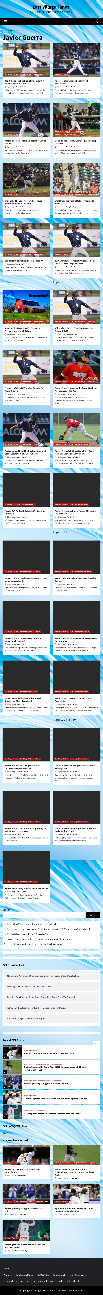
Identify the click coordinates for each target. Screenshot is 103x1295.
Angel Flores (21, 1214)
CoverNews (61, 1290)
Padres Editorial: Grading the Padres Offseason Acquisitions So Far (22, 767)
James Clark (70, 87)
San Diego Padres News (29, 381)
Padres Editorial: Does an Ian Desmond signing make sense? (23, 639)
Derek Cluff (20, 264)
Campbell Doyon (72, 207)
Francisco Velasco (73, 457)
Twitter (7, 1132)
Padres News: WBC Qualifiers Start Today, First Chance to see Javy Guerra (75, 452)
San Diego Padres (11, 74)
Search (6, 909)
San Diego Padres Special (79, 632)
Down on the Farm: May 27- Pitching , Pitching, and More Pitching (22, 329)
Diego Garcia (72, 1178)
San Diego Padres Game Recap (49, 1080)
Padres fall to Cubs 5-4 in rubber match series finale (30, 924)
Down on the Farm (61, 131)
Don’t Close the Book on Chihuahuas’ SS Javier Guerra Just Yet (24, 82)
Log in (7, 1267)
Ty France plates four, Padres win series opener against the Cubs (37, 939)
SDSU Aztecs (44, 1274)
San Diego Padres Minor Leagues (32, 74)
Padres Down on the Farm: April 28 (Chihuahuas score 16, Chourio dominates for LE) (47, 929)
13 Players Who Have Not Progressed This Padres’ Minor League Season (75, 262)
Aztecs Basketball (37, 1111)
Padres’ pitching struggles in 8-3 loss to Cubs (27, 934)
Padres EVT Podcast (12, 504)
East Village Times (51, 7)
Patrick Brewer (21, 147)
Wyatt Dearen (20, 1175)
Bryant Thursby (21, 1251)
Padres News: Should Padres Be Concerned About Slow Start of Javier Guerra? (25, 452)
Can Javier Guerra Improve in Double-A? (24, 260)
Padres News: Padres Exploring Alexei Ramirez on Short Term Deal (23, 699)
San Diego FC (60, 1274)
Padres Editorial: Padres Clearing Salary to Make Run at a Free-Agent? (25, 830)
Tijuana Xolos (11, 1280)
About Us (9, 1274)
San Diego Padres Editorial (30, 571)
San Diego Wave (78, 1274)
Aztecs (26, 1111)
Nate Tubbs (70, 1214)
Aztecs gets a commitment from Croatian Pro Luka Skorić (33, 943)
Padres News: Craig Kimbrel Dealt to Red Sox (26, 888)
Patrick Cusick (21, 87)
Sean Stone (71, 584)
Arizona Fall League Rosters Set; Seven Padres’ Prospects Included (23, 202)
